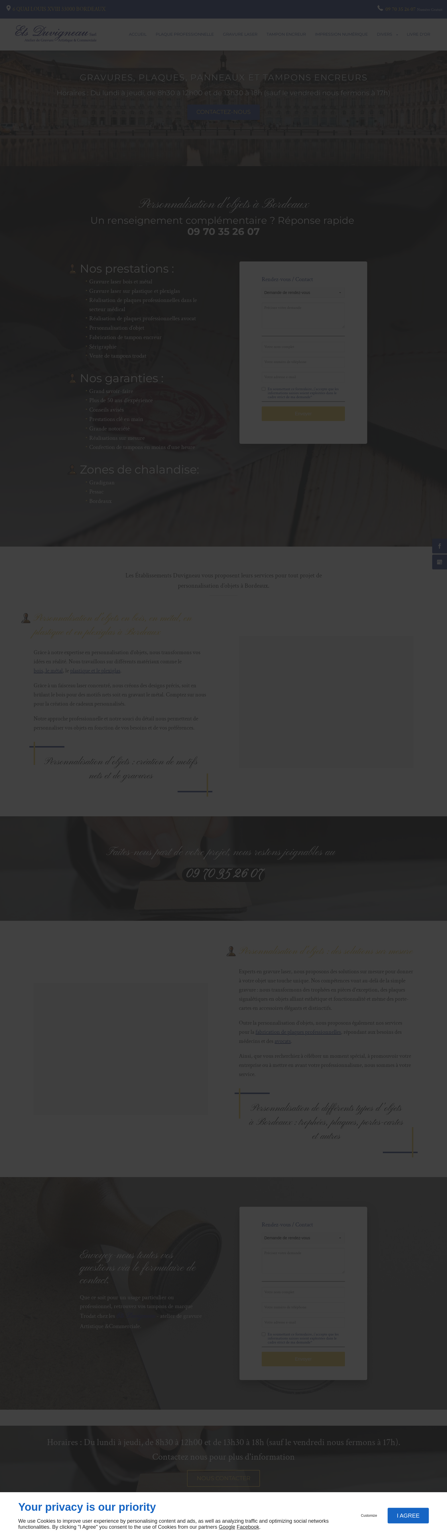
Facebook (248, 1527)
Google (227, 1527)
